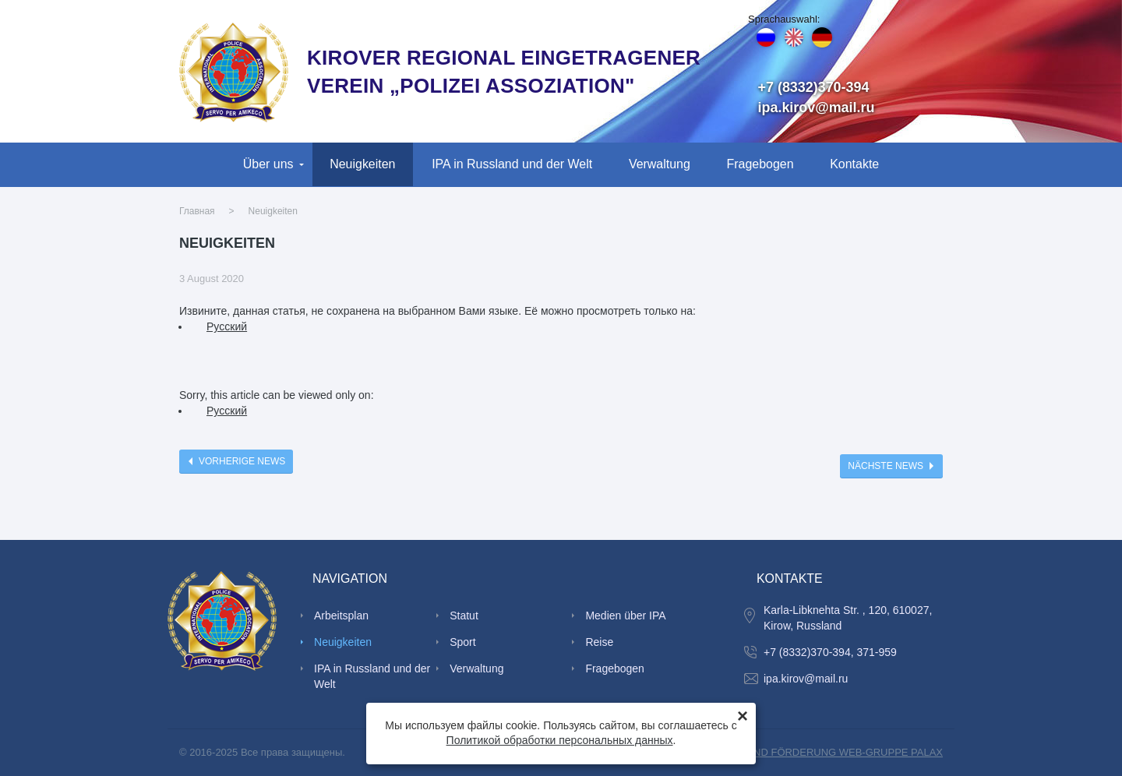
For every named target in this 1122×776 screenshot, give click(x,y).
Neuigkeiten (362, 164)
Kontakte (854, 164)
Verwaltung (659, 164)
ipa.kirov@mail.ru (816, 107)
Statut (464, 615)
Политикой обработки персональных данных (559, 740)
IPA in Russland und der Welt (512, 164)
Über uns (268, 164)
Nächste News (885, 465)
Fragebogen (760, 164)
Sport (462, 642)
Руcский (226, 326)
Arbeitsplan (341, 615)
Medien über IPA (625, 615)
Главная (197, 211)
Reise (599, 642)
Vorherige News (242, 461)
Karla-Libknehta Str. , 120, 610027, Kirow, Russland (848, 618)
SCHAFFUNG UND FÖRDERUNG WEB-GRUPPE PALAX (811, 752)
